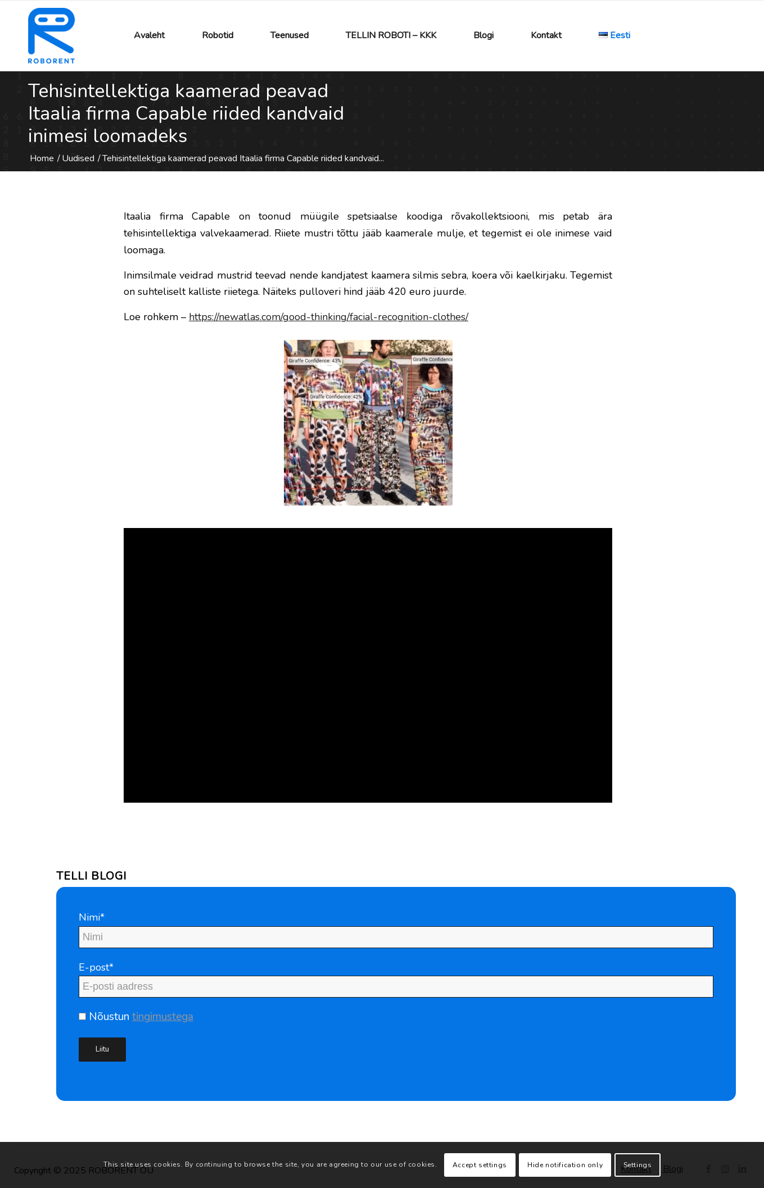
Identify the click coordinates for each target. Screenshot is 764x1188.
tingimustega (162, 1016)
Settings (637, 1164)
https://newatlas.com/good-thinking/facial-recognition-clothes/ (328, 317)
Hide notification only (565, 1164)
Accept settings (480, 1164)
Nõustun (136, 1016)
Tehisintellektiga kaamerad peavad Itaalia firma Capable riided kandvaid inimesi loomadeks (186, 113)
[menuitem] (149, 36)
